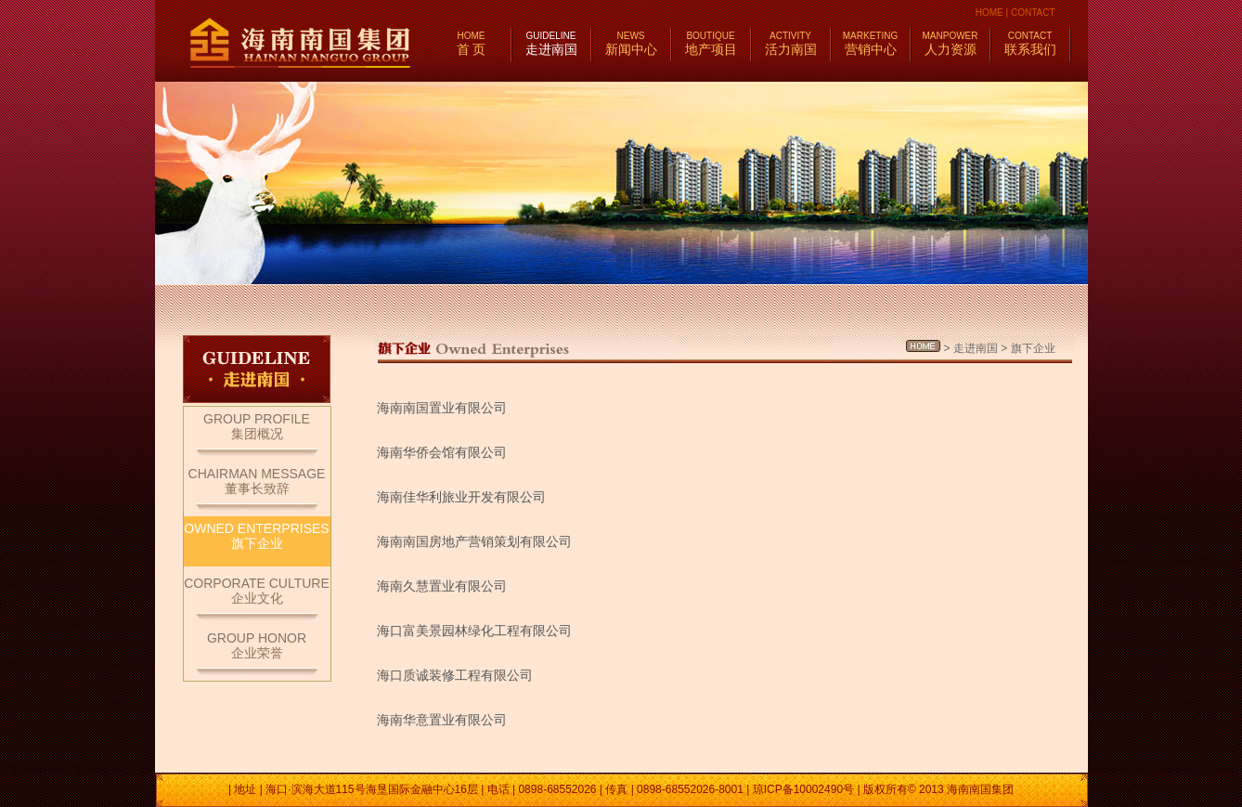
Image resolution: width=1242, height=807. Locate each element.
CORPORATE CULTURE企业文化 (257, 590)
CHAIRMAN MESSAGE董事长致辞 (257, 481)
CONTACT (1033, 12)
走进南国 (551, 44)
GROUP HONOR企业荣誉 (256, 645)
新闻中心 (631, 44)
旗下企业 (1033, 348)
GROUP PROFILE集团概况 (256, 426)
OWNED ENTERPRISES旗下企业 (256, 536)
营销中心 (870, 44)
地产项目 (711, 44)
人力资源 (950, 44)
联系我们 (1030, 44)
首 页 (471, 44)
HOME (989, 12)
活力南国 (791, 44)
